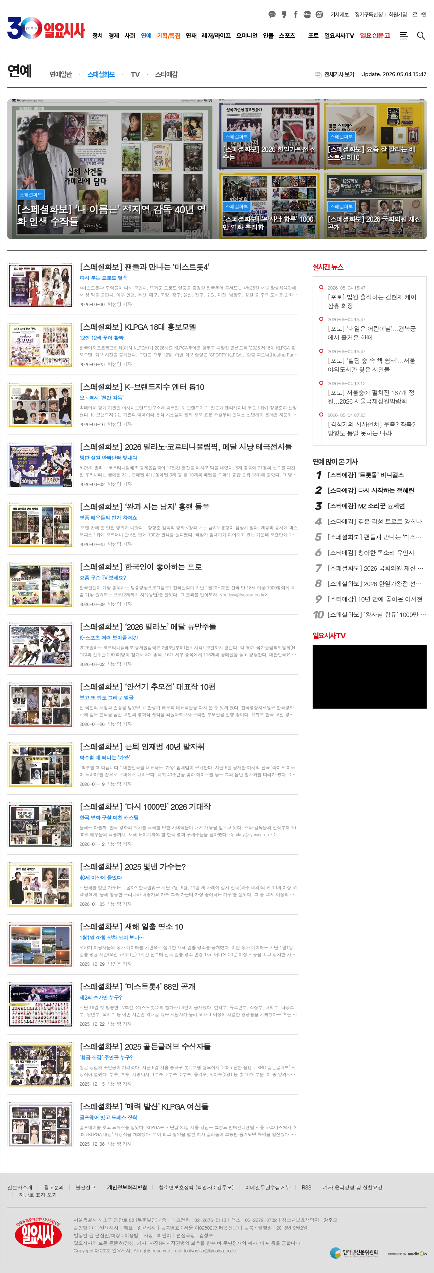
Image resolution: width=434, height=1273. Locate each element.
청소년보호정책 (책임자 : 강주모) (196, 1187)
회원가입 (397, 14)
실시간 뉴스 (328, 267)
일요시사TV (329, 635)
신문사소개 (19, 1187)
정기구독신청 (369, 14)
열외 (319, 14)
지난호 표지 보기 (38, 1194)
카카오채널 (272, 14)
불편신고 (85, 1187)
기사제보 (340, 14)
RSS (307, 1187)
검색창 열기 (421, 35)
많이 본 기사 (335, 461)
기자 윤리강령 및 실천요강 (353, 1187)
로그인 (420, 14)
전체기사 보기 (339, 74)
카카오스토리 (283, 14)
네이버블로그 (307, 14)
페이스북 (295, 14)
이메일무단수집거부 (267, 1187)
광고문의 (54, 1187)
